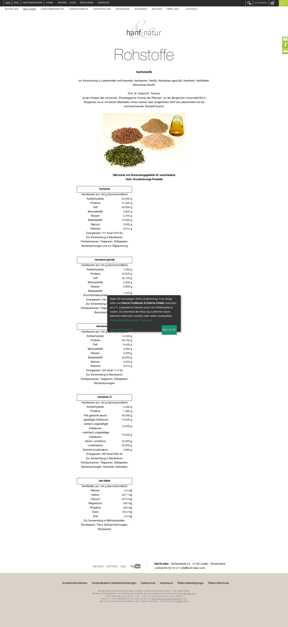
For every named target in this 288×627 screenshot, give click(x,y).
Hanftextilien (102, 9)
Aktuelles (11, 9)
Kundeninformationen (74, 583)
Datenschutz (148, 583)
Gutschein (261, 3)
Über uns (173, 9)
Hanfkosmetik (78, 9)
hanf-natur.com (189, 594)
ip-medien (178, 601)
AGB (123, 566)
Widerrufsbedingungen (190, 583)
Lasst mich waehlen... (122, 330)
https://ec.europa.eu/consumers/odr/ (166, 599)
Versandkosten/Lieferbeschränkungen (114, 583)
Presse (62, 3)
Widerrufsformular (218, 583)
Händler (103, 3)
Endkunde (86, 3)
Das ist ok (169, 330)
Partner (112, 566)
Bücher (157, 9)
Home (49, 3)
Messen (98, 566)
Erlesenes (122, 9)
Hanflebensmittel (53, 9)
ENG (16, 3)
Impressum (166, 583)
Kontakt (191, 9)
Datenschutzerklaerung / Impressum (131, 320)
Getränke (140, 9)
